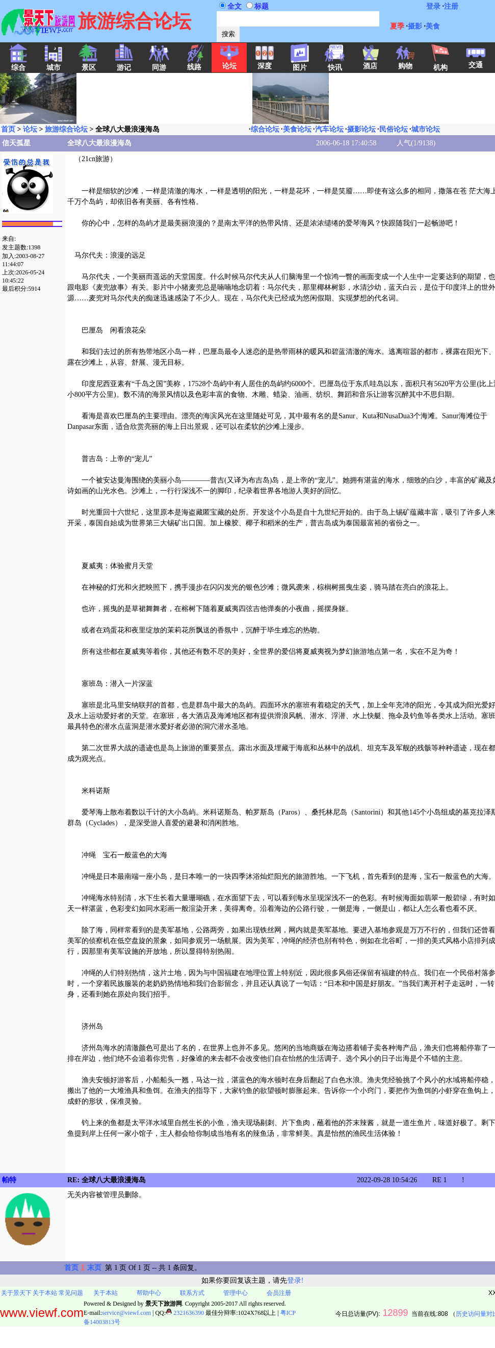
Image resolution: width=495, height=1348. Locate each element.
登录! (295, 1280)
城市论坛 (425, 129)
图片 (300, 64)
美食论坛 (297, 129)
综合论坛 (265, 129)
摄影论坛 (361, 129)
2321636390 (185, 1312)
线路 (194, 64)
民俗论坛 (393, 129)
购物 (405, 63)
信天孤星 (16, 143)
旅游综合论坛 (66, 129)
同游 (159, 64)
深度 (264, 63)
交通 (475, 62)
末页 (94, 1267)
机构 (440, 64)
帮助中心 (149, 1292)
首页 (8, 129)
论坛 (229, 63)
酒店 (370, 63)
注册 (451, 6)
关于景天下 (16, 1292)
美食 (433, 26)
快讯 (335, 64)
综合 (18, 64)
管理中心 (235, 1292)
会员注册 (279, 1292)
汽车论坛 (329, 129)
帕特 (9, 1180)
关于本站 (45, 1292)
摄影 (415, 26)
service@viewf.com (126, 1312)
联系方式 (192, 1292)
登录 (433, 6)
